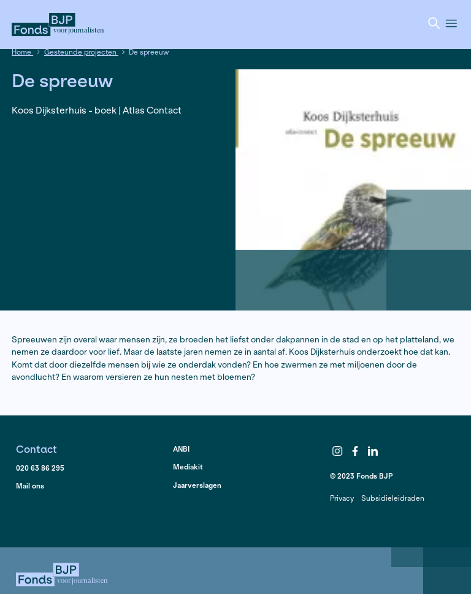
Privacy (342, 498)
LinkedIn (373, 451)
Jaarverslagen (197, 485)
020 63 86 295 (40, 467)
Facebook (355, 451)
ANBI (181, 448)
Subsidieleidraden (392, 498)
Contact (36, 448)
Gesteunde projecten (81, 51)
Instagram (338, 451)
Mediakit (188, 466)
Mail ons (30, 485)
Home (22, 51)
